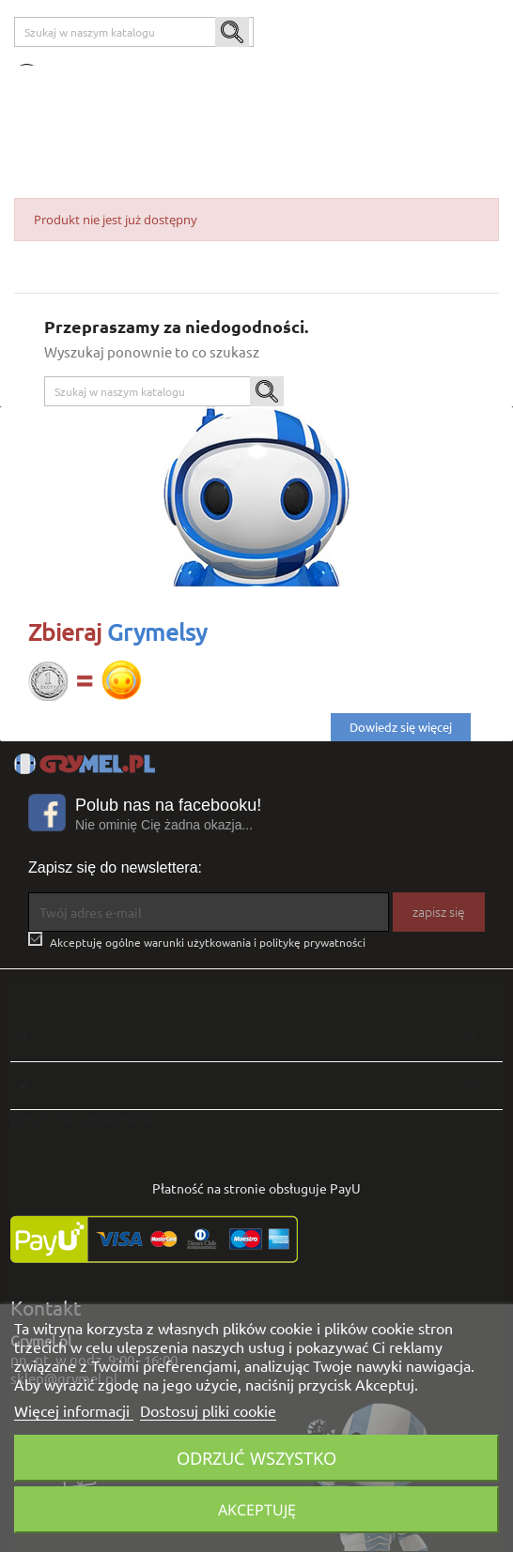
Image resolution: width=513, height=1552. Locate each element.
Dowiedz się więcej (401, 727)
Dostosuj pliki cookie (208, 1410)
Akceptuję (257, 1509)
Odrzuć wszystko (256, 1457)
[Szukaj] (134, 32)
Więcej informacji (73, 1410)
